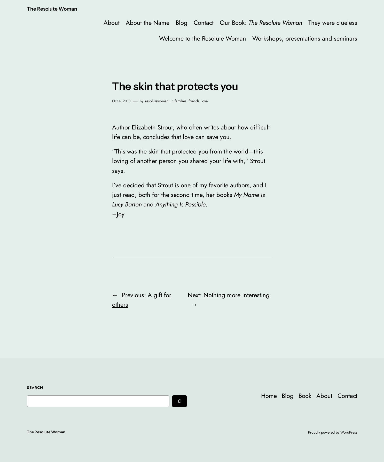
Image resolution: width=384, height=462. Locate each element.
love (204, 101)
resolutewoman (157, 101)
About (112, 22)
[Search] (179, 401)
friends (194, 101)
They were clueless (332, 22)
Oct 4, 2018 (121, 101)
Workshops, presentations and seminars (304, 38)
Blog (181, 22)
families (180, 101)
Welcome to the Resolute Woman (202, 38)
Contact (204, 22)
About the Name (147, 22)
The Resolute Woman (52, 9)
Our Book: (261, 22)
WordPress (348, 432)
